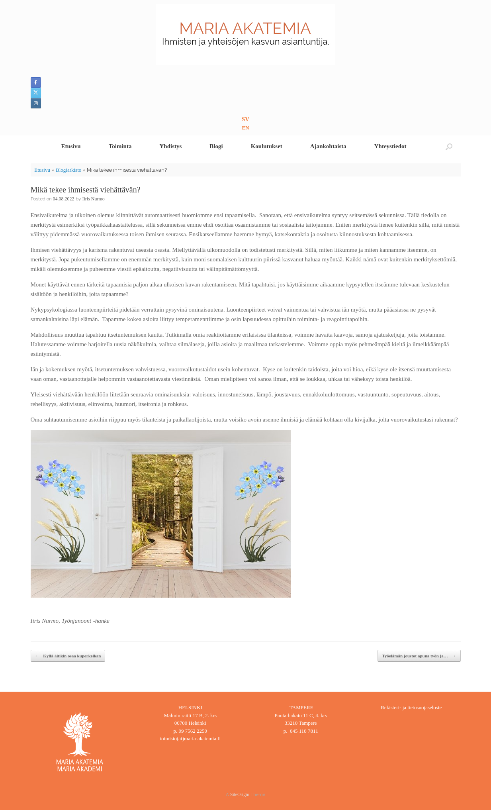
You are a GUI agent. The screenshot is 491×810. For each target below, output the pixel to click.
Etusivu (70, 146)
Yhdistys (170, 146)
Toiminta (120, 146)
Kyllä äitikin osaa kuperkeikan (68, 656)
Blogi (216, 146)
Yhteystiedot (390, 146)
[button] (449, 146)
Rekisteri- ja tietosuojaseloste (411, 707)
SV (245, 119)
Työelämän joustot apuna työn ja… (419, 656)
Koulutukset (266, 146)
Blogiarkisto (68, 170)
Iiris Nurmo (93, 199)
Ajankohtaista (328, 146)
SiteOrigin (239, 794)
